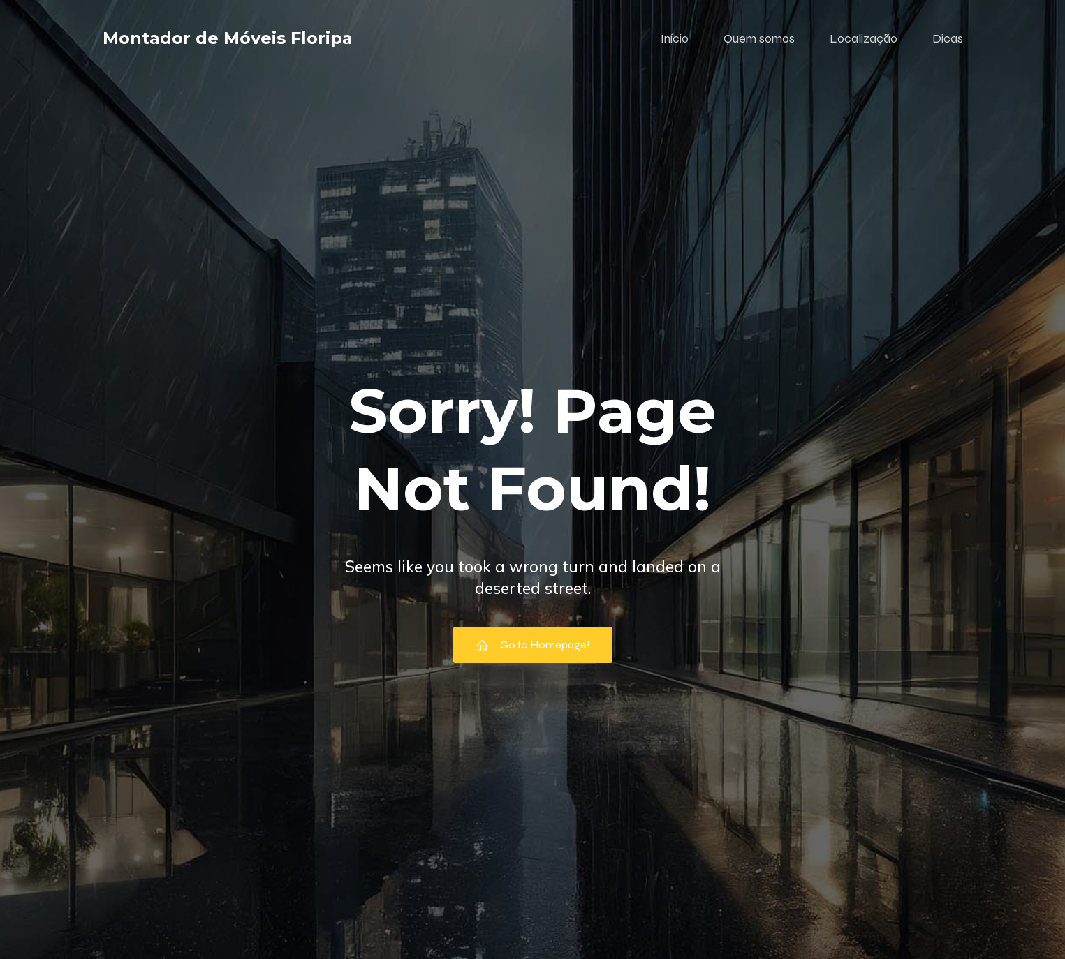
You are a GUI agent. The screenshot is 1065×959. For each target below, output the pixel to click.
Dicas (947, 38)
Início (675, 38)
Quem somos (759, 38)
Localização (863, 38)
